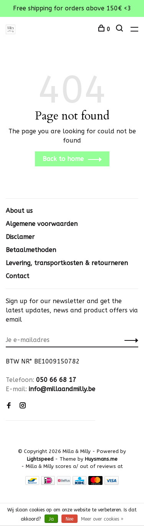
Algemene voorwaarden (42, 223)
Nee (69, 519)
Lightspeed (40, 459)
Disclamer (20, 237)
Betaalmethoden (31, 250)
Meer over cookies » (102, 519)
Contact (17, 276)
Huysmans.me (101, 459)
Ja (51, 519)
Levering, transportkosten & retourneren (67, 263)
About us (19, 210)
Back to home (63, 159)
